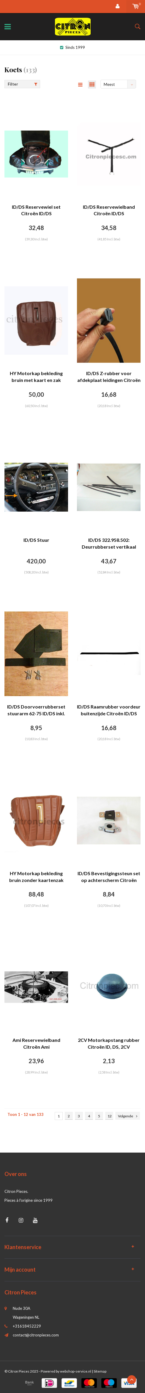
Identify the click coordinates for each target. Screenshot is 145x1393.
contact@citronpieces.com (36, 1335)
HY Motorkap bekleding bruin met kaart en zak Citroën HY (36, 377)
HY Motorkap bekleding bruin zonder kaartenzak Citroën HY (36, 877)
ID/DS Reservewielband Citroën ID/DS (109, 210)
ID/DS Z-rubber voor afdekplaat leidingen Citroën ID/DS (109, 377)
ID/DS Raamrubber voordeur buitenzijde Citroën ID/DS (109, 710)
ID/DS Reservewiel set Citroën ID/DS (36, 210)
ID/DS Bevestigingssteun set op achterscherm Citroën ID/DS (109, 877)
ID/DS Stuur (36, 540)
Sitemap (100, 1371)
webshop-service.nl (75, 1371)
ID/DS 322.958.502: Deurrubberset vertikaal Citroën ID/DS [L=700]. (109, 543)
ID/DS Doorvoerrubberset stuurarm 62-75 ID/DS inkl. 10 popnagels (36, 710)
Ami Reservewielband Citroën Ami (36, 1043)
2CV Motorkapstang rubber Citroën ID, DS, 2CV (109, 1043)
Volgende (127, 1116)
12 (110, 1116)
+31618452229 (27, 1326)
